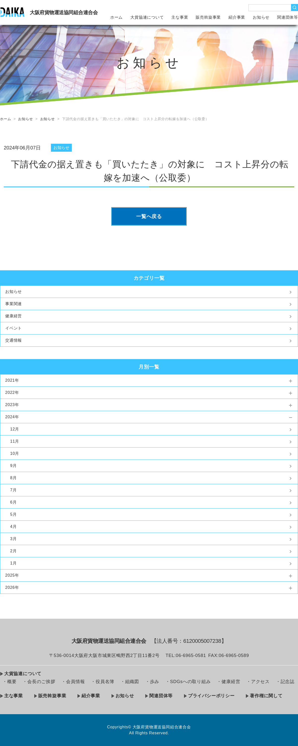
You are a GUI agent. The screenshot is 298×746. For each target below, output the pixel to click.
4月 (13, 526)
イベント (13, 328)
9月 (13, 466)
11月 (14, 441)
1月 (13, 563)
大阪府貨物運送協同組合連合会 (64, 12)
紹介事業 (236, 17)
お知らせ (261, 17)
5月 (13, 514)
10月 (14, 453)
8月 (13, 478)
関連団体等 (287, 17)
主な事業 (179, 17)
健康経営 (13, 316)
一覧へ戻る (149, 216)
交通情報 (13, 340)
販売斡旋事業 (208, 17)
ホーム (116, 17)
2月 (13, 551)
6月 (13, 502)
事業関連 (13, 304)
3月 (13, 539)
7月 (13, 490)
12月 (14, 429)
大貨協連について (147, 17)
